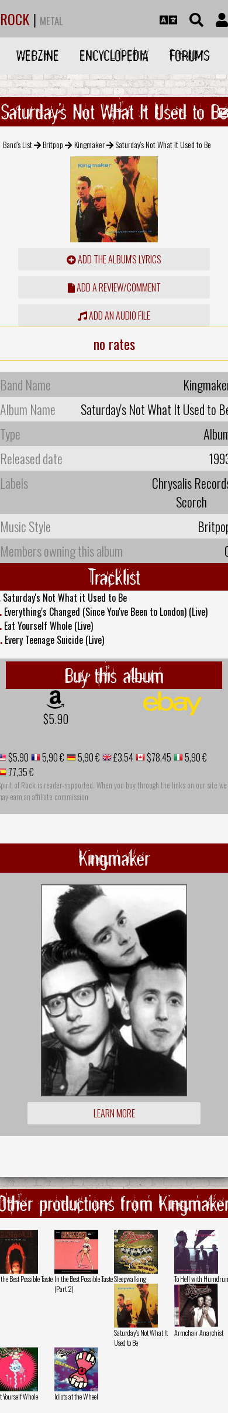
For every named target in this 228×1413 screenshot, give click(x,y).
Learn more (114, 1113)
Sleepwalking (130, 1279)
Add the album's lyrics (114, 259)
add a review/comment (114, 287)
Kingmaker (89, 144)
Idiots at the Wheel (76, 1396)
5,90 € (52, 757)
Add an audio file (114, 315)
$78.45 (158, 757)
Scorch (191, 501)
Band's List (17, 144)
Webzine (37, 55)
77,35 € (20, 772)
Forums (190, 55)
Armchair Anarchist (198, 1332)
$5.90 (55, 719)
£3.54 (122, 757)
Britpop (53, 144)
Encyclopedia (114, 55)
